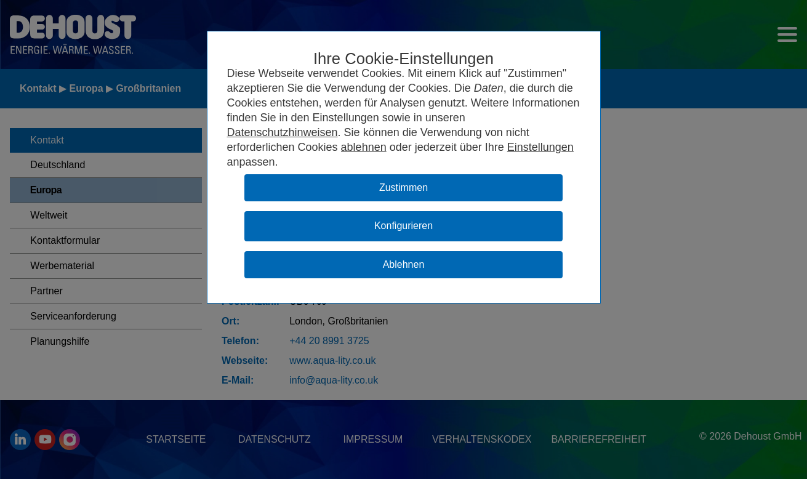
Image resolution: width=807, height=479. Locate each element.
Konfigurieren (403, 225)
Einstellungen (540, 147)
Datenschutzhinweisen (282, 132)
